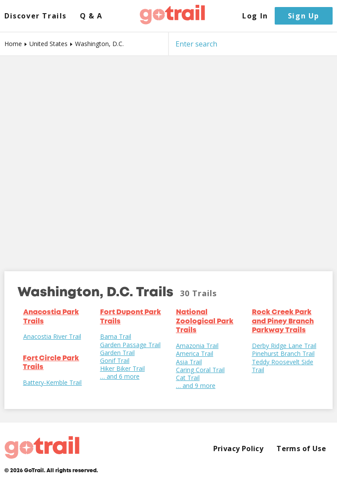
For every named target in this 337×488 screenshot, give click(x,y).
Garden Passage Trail (130, 345)
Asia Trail (189, 362)
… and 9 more (195, 385)
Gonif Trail (114, 361)
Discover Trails (35, 16)
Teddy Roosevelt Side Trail (282, 366)
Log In (255, 16)
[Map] (168, 157)
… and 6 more (120, 376)
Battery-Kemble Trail (52, 383)
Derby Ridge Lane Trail (284, 346)
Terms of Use (301, 448)
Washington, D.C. (99, 43)
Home (13, 43)
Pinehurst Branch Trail (283, 354)
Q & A (91, 16)
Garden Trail (117, 353)
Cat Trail (188, 378)
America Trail (194, 354)
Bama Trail (115, 337)
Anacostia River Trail (52, 337)
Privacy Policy (238, 448)
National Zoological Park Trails (204, 321)
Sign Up (303, 16)
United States (48, 43)
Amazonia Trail (197, 346)
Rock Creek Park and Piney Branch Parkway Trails (283, 321)
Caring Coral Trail (200, 370)
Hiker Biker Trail (122, 369)
